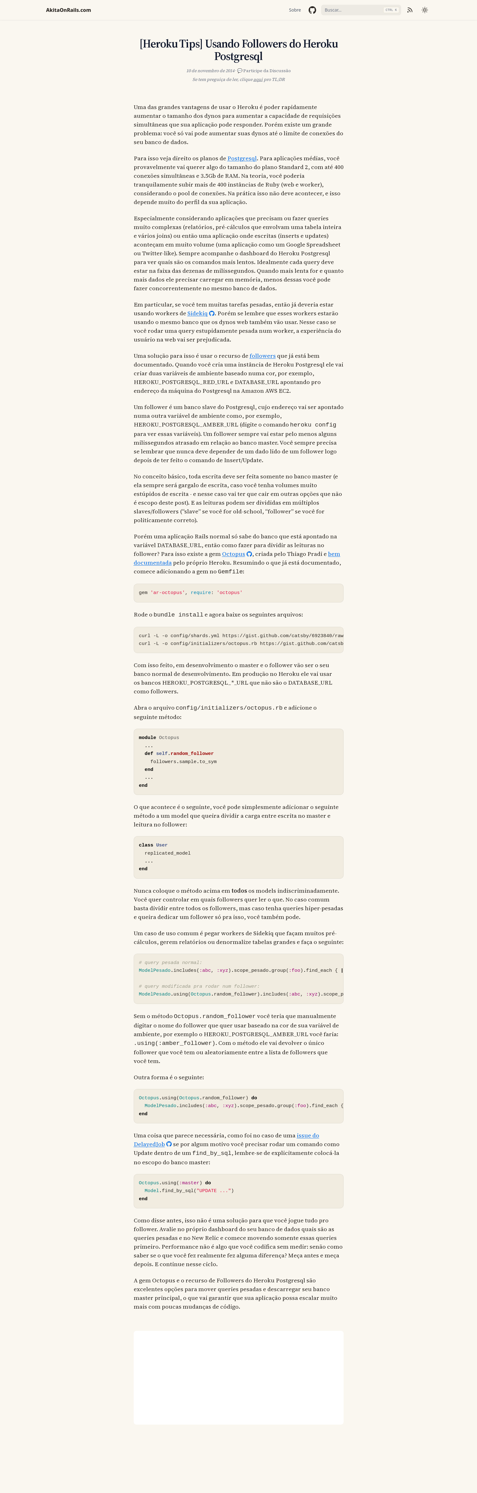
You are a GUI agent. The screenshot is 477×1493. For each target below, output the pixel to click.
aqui (258, 79)
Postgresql (242, 158)
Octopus (233, 553)
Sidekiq (197, 313)
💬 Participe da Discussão (264, 70)
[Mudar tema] (425, 10)
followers (263, 356)
